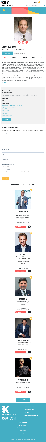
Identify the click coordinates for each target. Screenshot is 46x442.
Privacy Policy (23, 435)
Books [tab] (33, 57)
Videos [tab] (25, 57)
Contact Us (23, 430)
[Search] (34, 5)
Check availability (20, 226)
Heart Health (5, 113)
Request (7, 53)
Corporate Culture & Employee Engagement (12, 105)
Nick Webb (23, 254)
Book (6, 119)
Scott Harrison (23, 380)
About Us (27, 413)
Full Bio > (4, 82)
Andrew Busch (23, 212)
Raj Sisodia (23, 299)
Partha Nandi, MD (23, 340)
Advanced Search (23, 400)
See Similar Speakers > (19, 53)
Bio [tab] (5, 57)
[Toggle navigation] (43, 2)
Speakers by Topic (29, 407)
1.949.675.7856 (23, 425)
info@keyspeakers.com (23, 427)
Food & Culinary (5, 110)
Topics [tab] (14, 57)
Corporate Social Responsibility (9, 107)
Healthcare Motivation (7, 111)
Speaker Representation (31, 416)
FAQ (23, 433)
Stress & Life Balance (7, 115)
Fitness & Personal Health (8, 108)
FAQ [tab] (41, 57)
